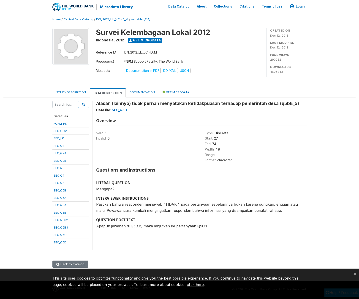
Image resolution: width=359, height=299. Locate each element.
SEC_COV (60, 131)
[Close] (355, 273)
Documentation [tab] (142, 92)
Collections (223, 6)
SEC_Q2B (60, 160)
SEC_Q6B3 (61, 227)
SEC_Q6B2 (61, 220)
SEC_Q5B (60, 190)
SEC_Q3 (59, 168)
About (202, 6)
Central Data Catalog (78, 19)
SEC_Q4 (59, 175)
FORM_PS (60, 123)
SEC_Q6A (60, 205)
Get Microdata (145, 40)
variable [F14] (140, 19)
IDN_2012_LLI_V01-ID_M (112, 19)
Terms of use (272, 6)
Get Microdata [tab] (176, 92)
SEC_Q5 (59, 183)
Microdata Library (116, 7)
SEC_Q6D (60, 242)
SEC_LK (59, 138)
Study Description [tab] (71, 92)
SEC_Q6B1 (60, 212)
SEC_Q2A (60, 153)
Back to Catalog (70, 264)
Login (297, 6)
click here (195, 284)
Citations (246, 6)
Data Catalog (179, 6)
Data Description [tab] (108, 93)
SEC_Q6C (60, 235)
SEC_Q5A (60, 197)
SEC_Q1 (59, 146)
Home (56, 19)
